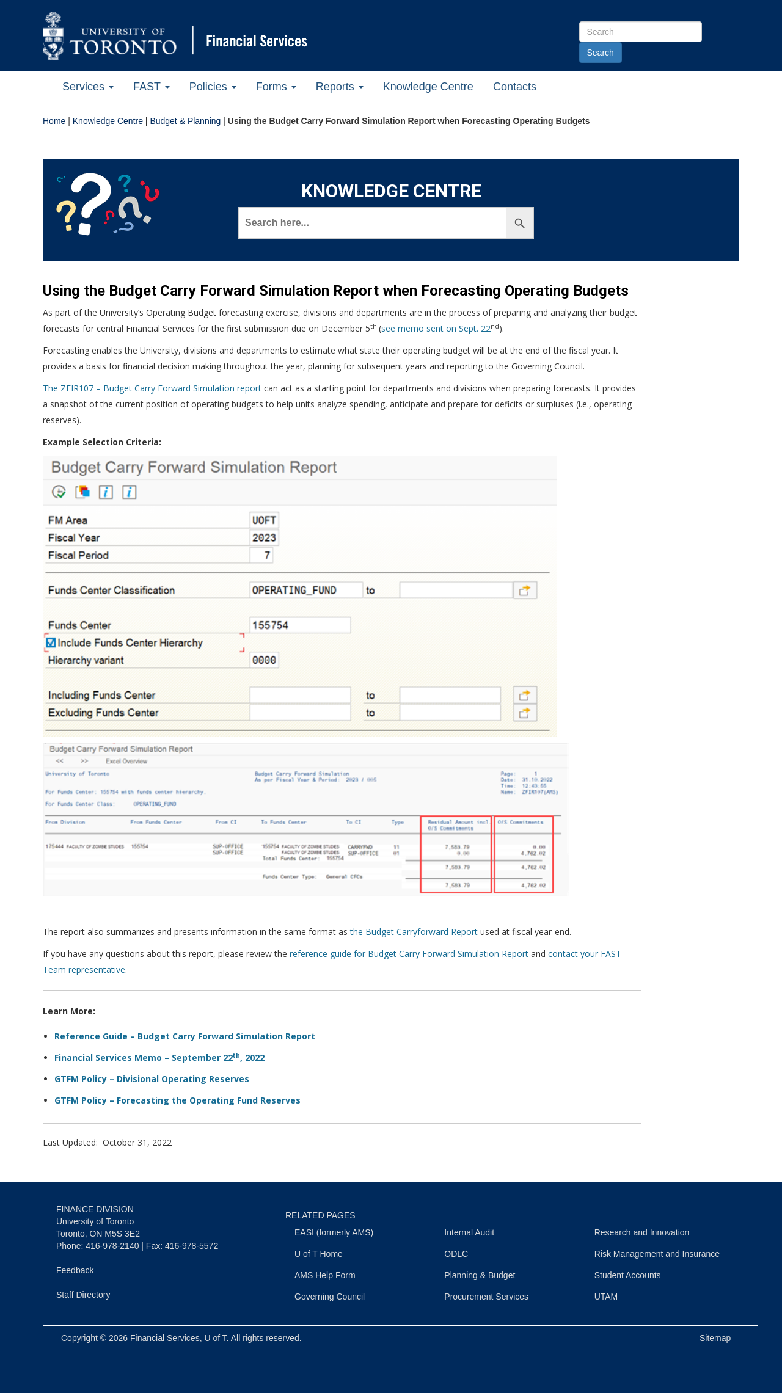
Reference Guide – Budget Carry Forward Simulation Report (184, 1036)
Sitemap (715, 1338)
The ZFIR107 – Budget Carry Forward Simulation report (152, 388)
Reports (340, 87)
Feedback (74, 1270)
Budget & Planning (185, 121)
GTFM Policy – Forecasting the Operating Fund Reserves (177, 1100)
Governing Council (329, 1296)
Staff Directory (83, 1295)
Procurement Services (486, 1296)
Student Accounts (627, 1275)
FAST (151, 87)
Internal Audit (469, 1232)
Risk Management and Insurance (657, 1254)
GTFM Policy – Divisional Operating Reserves (151, 1079)
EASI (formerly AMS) (333, 1232)
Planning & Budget (479, 1275)
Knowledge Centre (428, 87)
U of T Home (318, 1254)
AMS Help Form (325, 1275)
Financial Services (165, 1338)
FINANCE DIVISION (95, 1209)
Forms (276, 87)
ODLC (456, 1254)
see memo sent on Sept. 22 (436, 328)
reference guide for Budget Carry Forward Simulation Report (409, 953)
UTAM (606, 1296)
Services (88, 87)
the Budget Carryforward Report (414, 931)
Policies (212, 87)
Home (54, 121)
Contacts (514, 87)
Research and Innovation (642, 1232)
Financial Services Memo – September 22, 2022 (159, 1057)
